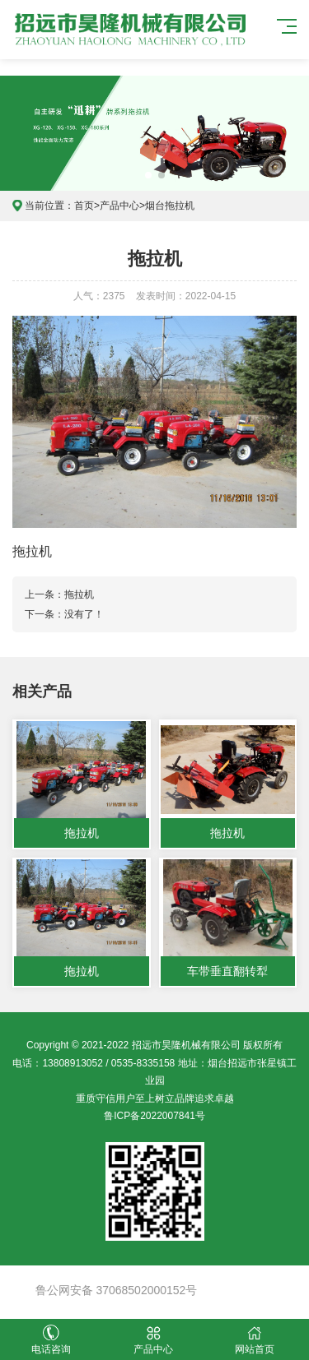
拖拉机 (79, 594)
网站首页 (255, 1340)
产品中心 (119, 205)
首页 (84, 205)
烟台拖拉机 (169, 205)
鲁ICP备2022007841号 (154, 1116)
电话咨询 (51, 1340)
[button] (148, 175)
